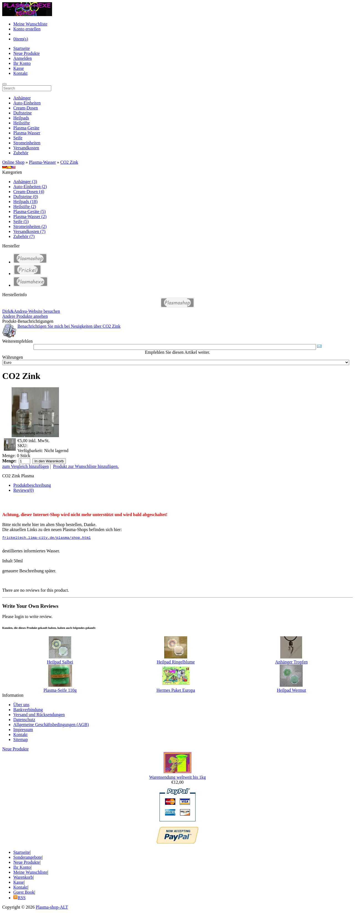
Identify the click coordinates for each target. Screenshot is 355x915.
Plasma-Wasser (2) (30, 216)
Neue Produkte (26, 53)
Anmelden (22, 58)
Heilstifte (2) (24, 206)
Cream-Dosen (25, 108)
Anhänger (22, 98)
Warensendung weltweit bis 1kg (177, 778)
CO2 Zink (69, 162)
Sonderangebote (27, 858)
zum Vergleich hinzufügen (25, 466)
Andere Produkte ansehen (25, 316)
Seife (17, 137)
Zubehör (20, 152)
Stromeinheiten (26, 142)
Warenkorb (23, 878)
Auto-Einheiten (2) (30, 186)
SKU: (22, 445)
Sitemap (20, 740)
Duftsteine (22, 113)
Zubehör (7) (24, 236)
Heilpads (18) (25, 201)
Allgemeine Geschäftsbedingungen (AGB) (51, 725)
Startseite (21, 48)
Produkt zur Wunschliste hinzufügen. (86, 466)
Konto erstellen (26, 29)
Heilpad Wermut (291, 691)
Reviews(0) (23, 490)
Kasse (18, 68)
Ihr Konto (22, 63)
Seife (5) (21, 221)
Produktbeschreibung (32, 485)
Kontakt (20, 73)
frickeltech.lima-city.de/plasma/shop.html (46, 538)
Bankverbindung (28, 710)
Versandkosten (26, 147)
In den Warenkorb (49, 461)
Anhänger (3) (25, 181)
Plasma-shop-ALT (52, 908)
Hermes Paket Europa (175, 691)
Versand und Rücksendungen (39, 715)
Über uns (21, 705)
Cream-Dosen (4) (28, 191)
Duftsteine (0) (25, 196)
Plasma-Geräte (26, 127)
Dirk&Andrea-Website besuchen (31, 311)
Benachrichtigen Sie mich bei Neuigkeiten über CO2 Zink (68, 326)
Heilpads (21, 118)
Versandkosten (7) (29, 231)
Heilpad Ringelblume (176, 662)
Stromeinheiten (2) (30, 226)
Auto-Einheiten (27, 103)
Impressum (23, 730)
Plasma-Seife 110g (60, 691)
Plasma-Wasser (26, 132)
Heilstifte (21, 123)
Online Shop (13, 162)
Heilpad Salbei (60, 662)
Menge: (9, 455)
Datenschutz (24, 720)
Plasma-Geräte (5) (29, 211)
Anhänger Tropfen (291, 662)
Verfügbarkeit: (30, 450)
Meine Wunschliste (30, 24)
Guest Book (23, 893)
